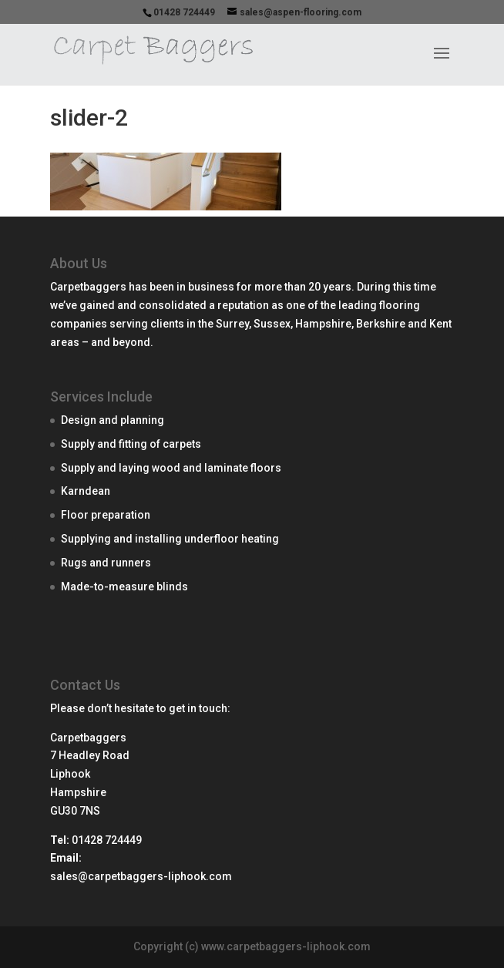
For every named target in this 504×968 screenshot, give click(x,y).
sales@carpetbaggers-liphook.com (141, 876)
